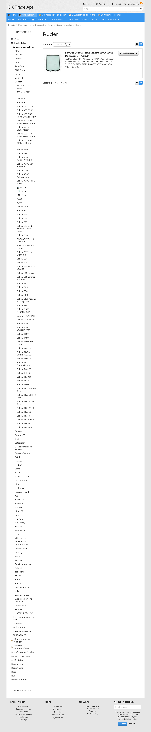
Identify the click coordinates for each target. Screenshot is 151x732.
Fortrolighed (23, 706)
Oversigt (23, 720)
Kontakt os (23, 717)
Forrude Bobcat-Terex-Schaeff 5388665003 (89, 53)
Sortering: (47, 44)
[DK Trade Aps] (21, 7)
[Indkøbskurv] (133, 4)
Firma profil (23, 712)
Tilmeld (122, 724)
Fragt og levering (23, 709)
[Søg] (141, 8)
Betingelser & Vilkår (23, 714)
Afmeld (132, 724)
